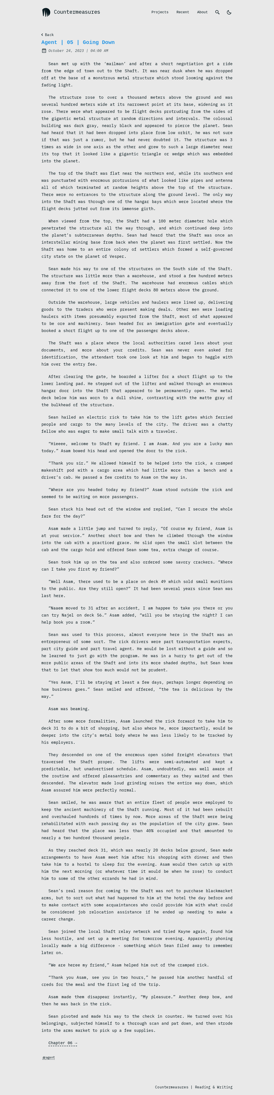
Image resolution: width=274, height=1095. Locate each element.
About (202, 12)
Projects (160, 12)
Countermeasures (70, 12)
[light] (229, 12)
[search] (217, 12)
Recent (182, 12)
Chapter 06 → (62, 1043)
